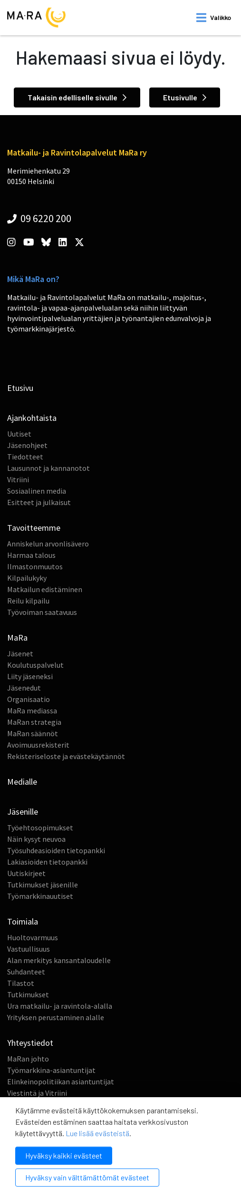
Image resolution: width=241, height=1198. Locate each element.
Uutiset (19, 433)
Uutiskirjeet (26, 873)
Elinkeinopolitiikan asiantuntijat (60, 1081)
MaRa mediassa (32, 710)
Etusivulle (184, 97)
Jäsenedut (24, 687)
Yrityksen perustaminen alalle (55, 1017)
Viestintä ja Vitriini (37, 1093)
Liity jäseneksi (30, 676)
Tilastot (20, 983)
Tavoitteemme (33, 527)
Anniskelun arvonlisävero (48, 543)
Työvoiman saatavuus (42, 612)
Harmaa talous (31, 555)
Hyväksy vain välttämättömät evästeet (87, 1177)
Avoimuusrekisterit (38, 745)
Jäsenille (22, 811)
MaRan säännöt (32, 733)
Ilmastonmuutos (35, 566)
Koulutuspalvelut (35, 665)
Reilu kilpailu (28, 600)
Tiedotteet (25, 456)
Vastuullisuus (28, 949)
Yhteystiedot (30, 1042)
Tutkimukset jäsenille (42, 884)
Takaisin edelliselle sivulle (77, 97)
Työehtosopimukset (40, 827)
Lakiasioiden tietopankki (47, 862)
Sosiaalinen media (36, 491)
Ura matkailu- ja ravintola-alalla (59, 1006)
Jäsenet (20, 653)
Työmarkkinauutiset (40, 896)
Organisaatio (28, 699)
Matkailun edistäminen (44, 589)
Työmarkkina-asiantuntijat (51, 1070)
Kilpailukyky (27, 578)
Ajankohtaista (32, 417)
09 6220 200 (39, 218)
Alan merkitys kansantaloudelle (59, 960)
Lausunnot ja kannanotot (48, 468)
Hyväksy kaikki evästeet (63, 1155)
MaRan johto (28, 1058)
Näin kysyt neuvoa (36, 839)
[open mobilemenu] (213, 17)
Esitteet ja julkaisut (39, 502)
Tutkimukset (28, 994)
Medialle (22, 781)
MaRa (17, 637)
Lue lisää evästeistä (97, 1133)
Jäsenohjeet (27, 445)
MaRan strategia (34, 722)
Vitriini (18, 479)
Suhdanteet (26, 971)
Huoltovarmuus (32, 937)
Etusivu (20, 387)
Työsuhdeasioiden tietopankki (56, 850)
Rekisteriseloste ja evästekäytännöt (66, 756)
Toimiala (22, 921)
